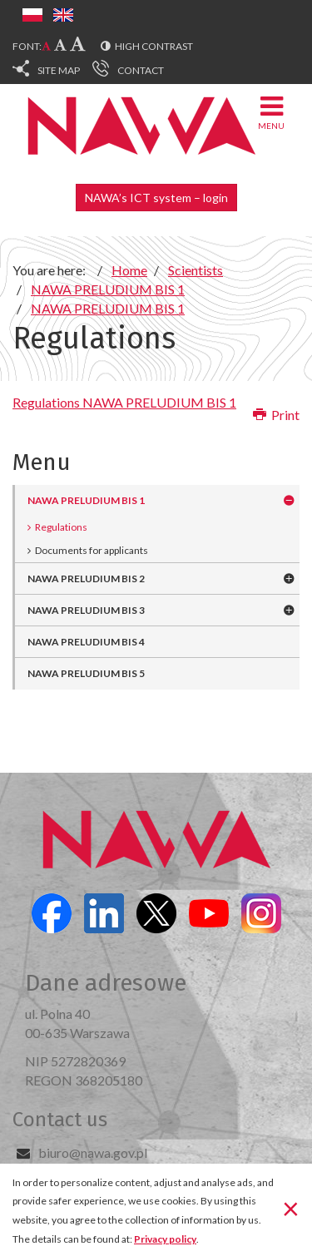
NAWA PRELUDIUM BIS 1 (86, 500)
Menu (271, 112)
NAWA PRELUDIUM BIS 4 (86, 641)
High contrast (154, 46)
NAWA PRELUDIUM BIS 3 (86, 610)
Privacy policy (165, 1239)
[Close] (291, 1209)
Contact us (59, 1119)
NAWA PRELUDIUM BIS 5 (86, 673)
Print (276, 415)
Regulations (61, 527)
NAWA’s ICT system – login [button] (156, 197)
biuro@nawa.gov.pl (92, 1152)
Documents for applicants (91, 550)
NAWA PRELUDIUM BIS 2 (86, 578)
